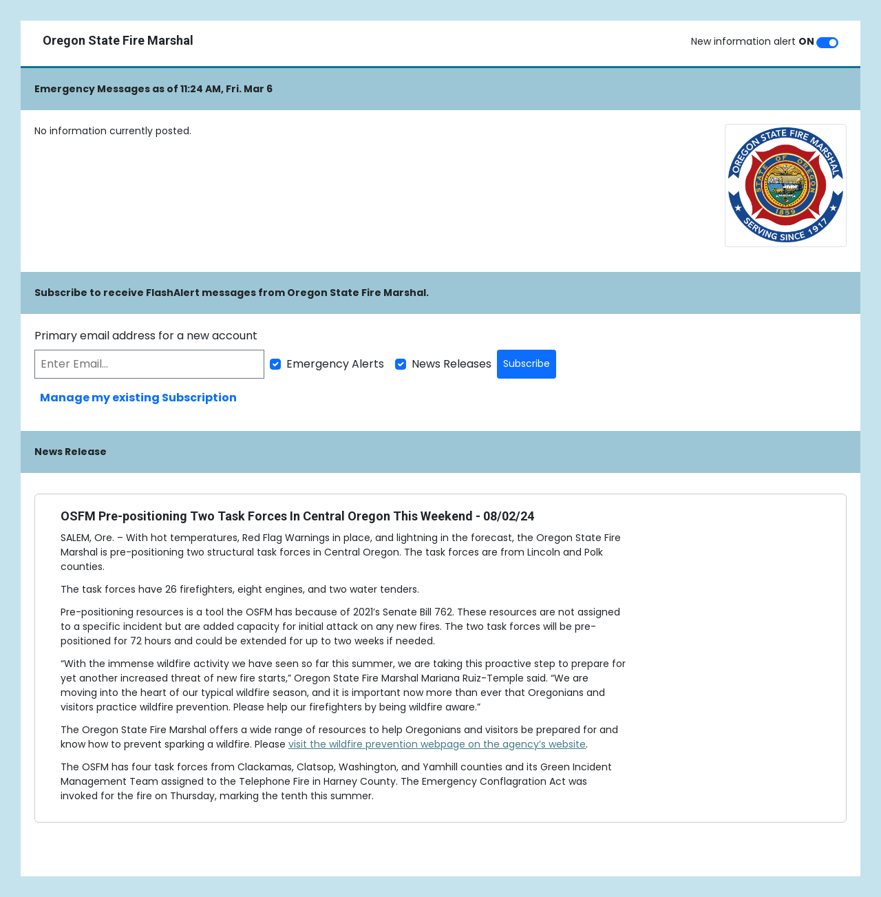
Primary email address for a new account (145, 336)
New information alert (752, 41)
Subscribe (526, 363)
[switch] (827, 42)
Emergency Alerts (335, 364)
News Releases (451, 364)
